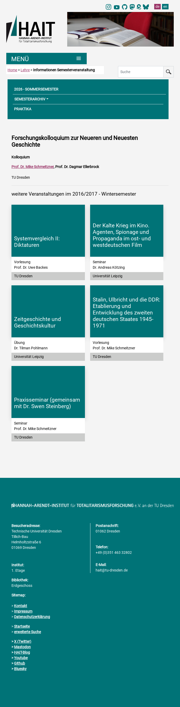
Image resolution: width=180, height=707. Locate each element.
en (165, 6)
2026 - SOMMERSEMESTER (36, 89)
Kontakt (20, 606)
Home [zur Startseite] (12, 70)
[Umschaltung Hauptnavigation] (46, 58)
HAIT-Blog (22, 652)
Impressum (23, 611)
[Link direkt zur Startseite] (34, 29)
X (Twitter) (22, 641)
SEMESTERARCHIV (29, 99)
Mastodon (22, 647)
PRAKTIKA (22, 109)
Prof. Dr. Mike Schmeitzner (32, 167)
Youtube (21, 658)
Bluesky (20, 669)
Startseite (22, 626)
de (157, 6)
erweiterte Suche (27, 632)
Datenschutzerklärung (32, 617)
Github (19, 663)
